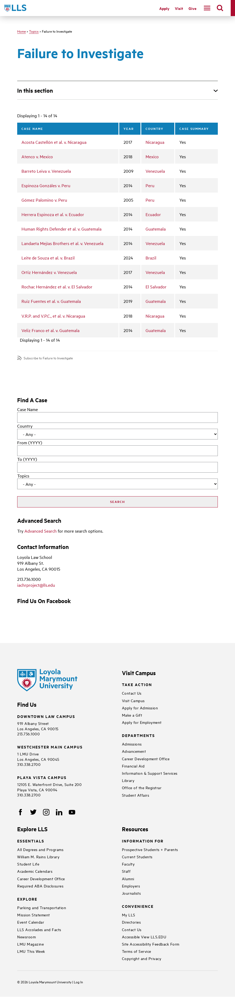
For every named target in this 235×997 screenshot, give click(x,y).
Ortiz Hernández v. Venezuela (49, 272)
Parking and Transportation (41, 907)
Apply (164, 8)
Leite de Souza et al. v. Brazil (48, 258)
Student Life (28, 863)
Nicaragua (155, 142)
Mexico (152, 156)
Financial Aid (133, 765)
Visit (179, 8)
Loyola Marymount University (46, 981)
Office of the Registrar (142, 787)
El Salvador (156, 286)
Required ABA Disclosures (40, 885)
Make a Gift (132, 714)
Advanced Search (40, 531)
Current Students (137, 856)
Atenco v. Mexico (37, 156)
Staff (126, 871)
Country (24, 426)
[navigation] (207, 8)
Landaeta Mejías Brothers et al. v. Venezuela (62, 243)
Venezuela (155, 171)
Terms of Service (136, 951)
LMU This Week (31, 951)
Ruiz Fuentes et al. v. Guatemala (51, 301)
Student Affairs (135, 794)
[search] (220, 8)
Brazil (151, 258)
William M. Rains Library (38, 856)
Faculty (128, 863)
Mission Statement (33, 914)
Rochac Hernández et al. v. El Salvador (56, 286)
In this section (35, 90)
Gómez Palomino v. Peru (44, 200)
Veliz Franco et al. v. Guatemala (50, 330)
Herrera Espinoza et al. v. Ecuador (52, 214)
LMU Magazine (30, 943)
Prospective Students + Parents (150, 849)
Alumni (128, 878)
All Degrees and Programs (40, 849)
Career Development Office (146, 758)
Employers (131, 885)
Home (21, 31)
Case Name (27, 409)
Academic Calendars (34, 871)
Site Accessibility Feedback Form (150, 943)
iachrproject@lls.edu (36, 585)
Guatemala (156, 229)
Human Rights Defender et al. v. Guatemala (61, 229)
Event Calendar (30, 921)
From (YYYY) (29, 442)
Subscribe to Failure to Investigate (48, 358)
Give (192, 8)
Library (128, 780)
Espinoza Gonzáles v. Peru (45, 185)
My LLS (128, 914)
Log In (78, 981)
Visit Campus (133, 700)
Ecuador (153, 214)
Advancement (134, 751)
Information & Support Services (150, 773)
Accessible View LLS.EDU (144, 936)
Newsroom (26, 936)
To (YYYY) (27, 459)
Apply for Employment (142, 722)
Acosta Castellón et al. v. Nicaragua (53, 142)
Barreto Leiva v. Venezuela (46, 171)
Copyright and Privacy (141, 958)
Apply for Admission (140, 707)
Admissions (132, 743)
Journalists (131, 893)
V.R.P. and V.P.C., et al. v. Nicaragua (53, 316)
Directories (131, 921)
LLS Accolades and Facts (39, 929)
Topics (34, 31)
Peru (150, 185)
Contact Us (132, 692)
